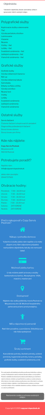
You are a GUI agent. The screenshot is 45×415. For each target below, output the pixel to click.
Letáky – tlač (6, 48)
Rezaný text (6, 92)
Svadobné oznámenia (10, 101)
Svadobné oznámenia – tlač (12, 51)
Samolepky (6, 83)
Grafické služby (7, 71)
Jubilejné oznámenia (9, 104)
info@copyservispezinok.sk (12, 169)
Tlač (3, 30)
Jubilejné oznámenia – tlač (12, 54)
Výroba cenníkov (8, 89)
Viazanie (4, 39)
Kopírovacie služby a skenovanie (14, 27)
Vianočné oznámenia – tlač (12, 57)
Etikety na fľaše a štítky (11, 86)
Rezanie (4, 42)
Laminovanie (6, 36)
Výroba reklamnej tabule (11, 80)
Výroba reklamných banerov (13, 74)
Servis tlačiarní (7, 120)
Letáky (4, 98)
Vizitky (4, 95)
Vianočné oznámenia (10, 107)
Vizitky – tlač (6, 45)
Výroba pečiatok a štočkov (12, 33)
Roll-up (4, 77)
